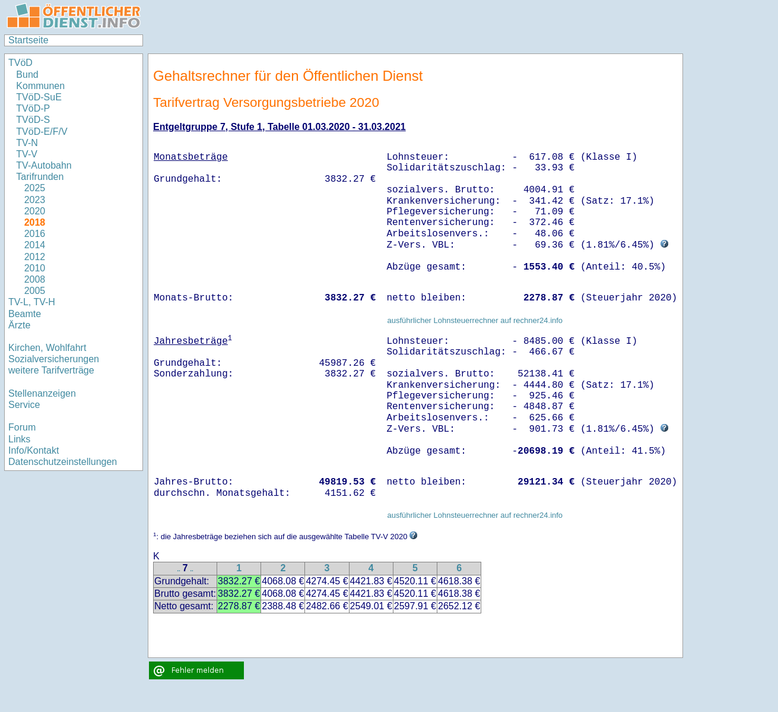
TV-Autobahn (43, 165)
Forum (22, 427)
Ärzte (19, 325)
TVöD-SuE (38, 97)
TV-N (26, 143)
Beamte (24, 314)
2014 (35, 245)
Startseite (28, 40)
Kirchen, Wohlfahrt (47, 348)
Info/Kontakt (33, 450)
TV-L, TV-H (31, 302)
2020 (35, 211)
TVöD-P (33, 108)
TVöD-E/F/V (41, 131)
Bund (27, 74)
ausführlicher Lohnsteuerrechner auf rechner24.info (475, 320)
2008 (35, 279)
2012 (35, 257)
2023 (35, 200)
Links (19, 439)
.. (178, 569)
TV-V (26, 154)
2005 (35, 291)
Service (24, 405)
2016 (35, 234)
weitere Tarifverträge (51, 370)
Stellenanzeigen (42, 393)
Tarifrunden (39, 177)
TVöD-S (33, 120)
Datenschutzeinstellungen (62, 462)
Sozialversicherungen (53, 359)
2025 (35, 188)
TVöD (20, 63)
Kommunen (41, 86)
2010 (35, 268)
